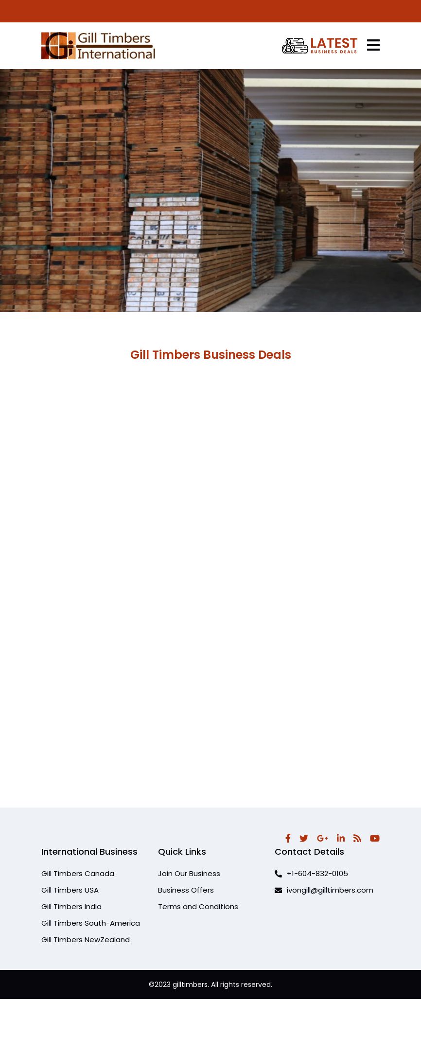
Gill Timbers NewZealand (85, 939)
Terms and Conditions (198, 906)
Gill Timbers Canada (77, 873)
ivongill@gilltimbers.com (324, 890)
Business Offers (186, 890)
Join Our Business (189, 873)
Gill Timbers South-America (90, 923)
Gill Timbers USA (70, 890)
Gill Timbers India (71, 906)
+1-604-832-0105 (311, 873)
